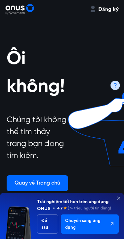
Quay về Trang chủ (37, 183)
